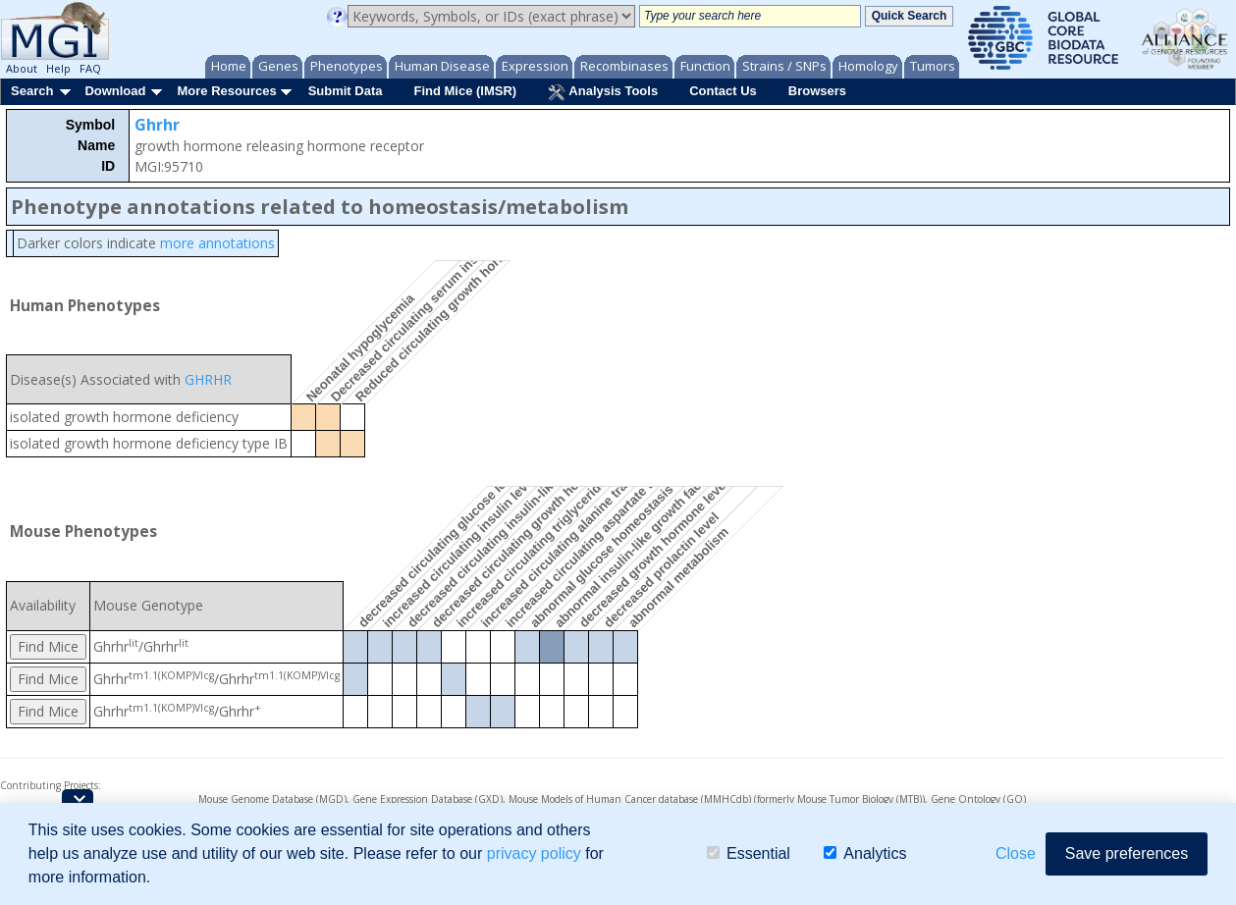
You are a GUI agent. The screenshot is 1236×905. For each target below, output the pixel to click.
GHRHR (208, 379)
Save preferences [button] (1126, 853)
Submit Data (345, 90)
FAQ (90, 68)
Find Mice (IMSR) (464, 90)
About (21, 68)
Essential (748, 853)
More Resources (226, 90)
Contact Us (723, 90)
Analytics (865, 853)
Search (32, 90)
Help (58, 68)
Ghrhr (157, 124)
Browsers (817, 90)
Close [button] (1015, 853)
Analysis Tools (603, 92)
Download (114, 90)
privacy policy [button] (534, 853)
